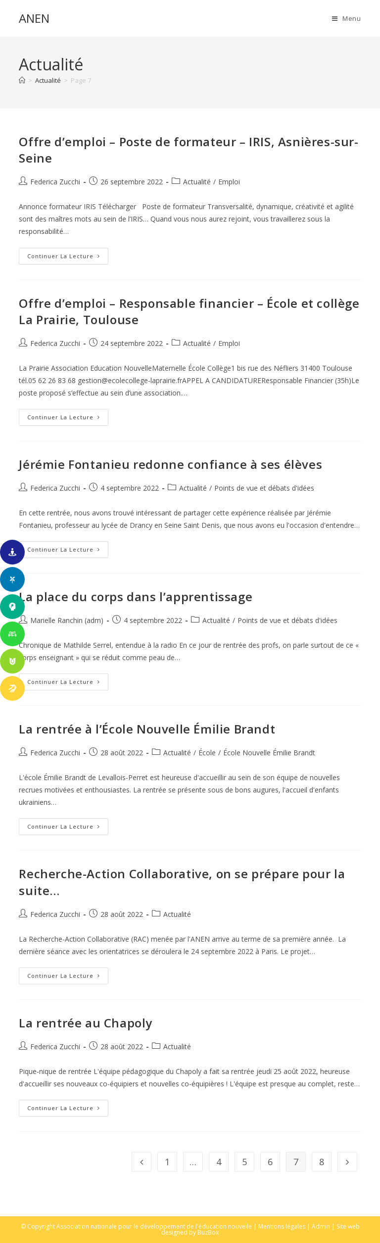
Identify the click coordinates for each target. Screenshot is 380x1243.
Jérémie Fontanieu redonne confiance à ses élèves (170, 464)
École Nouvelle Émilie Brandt (269, 752)
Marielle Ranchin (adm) (66, 620)
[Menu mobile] (346, 18)
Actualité (197, 181)
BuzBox (208, 1232)
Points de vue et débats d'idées (264, 488)
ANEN (34, 18)
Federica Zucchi (55, 181)
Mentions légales (281, 1226)
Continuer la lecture (67, 258)
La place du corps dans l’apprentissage (135, 596)
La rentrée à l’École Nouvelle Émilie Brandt (147, 729)
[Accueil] (22, 80)
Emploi (229, 181)
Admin (321, 1226)
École (207, 752)
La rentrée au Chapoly (85, 1023)
